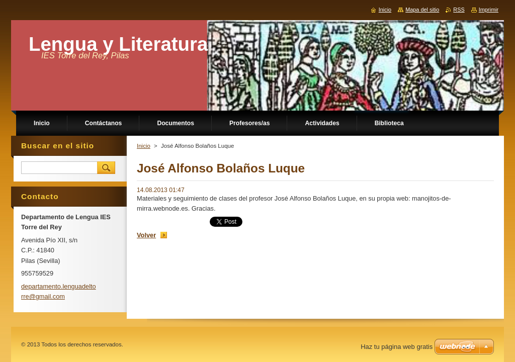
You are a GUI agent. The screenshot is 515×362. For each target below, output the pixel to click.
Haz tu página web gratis (397, 346)
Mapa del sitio (422, 10)
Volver (146, 235)
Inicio (143, 146)
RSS (458, 10)
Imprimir (488, 10)
